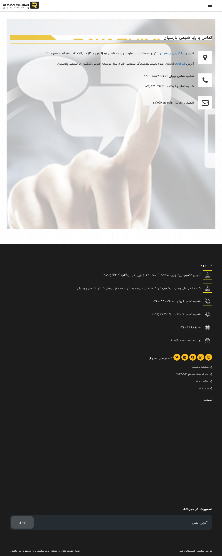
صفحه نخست (200, 366)
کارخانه (180, 63)
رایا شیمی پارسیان (172, 53)
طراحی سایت (204, 551)
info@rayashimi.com (184, 340)
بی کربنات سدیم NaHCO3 (192, 373)
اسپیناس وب (187, 551)
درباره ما (204, 387)
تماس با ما (202, 380)
